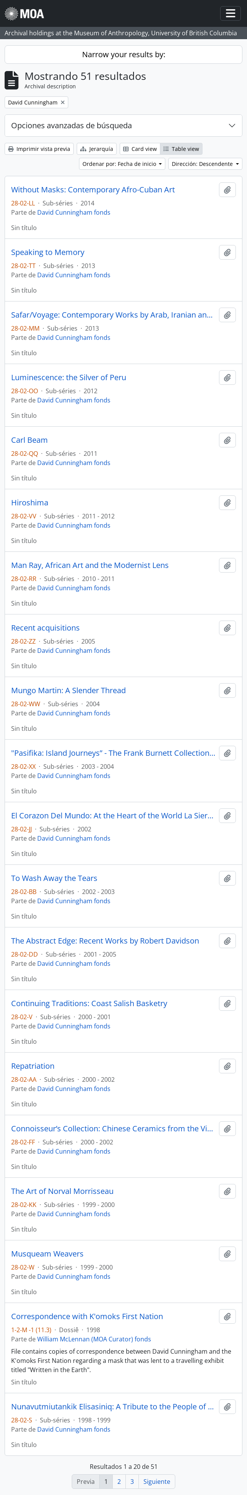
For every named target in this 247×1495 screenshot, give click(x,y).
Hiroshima (29, 502)
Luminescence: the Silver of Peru (68, 377)
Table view (181, 148)
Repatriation (32, 1066)
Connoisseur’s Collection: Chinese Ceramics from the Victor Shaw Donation (113, 1128)
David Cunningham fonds (73, 212)
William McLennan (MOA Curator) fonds (94, 1339)
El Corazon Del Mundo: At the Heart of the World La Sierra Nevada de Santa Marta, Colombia (113, 815)
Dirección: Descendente (203, 163)
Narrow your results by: (123, 54)
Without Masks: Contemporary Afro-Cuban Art (93, 189)
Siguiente (156, 1481)
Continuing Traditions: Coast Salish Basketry (89, 1003)
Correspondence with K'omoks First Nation (87, 1316)
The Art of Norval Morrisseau (62, 1191)
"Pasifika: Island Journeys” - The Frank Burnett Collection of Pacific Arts (113, 753)
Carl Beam (29, 440)
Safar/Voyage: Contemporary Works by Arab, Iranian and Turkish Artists (113, 315)
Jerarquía (96, 148)
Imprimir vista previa (39, 148)
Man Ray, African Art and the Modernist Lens (90, 565)
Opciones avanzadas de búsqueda (71, 125)
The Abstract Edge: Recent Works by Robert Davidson (105, 940)
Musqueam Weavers (47, 1253)
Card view (140, 148)
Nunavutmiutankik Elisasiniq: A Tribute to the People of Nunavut (113, 1406)
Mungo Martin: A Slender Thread (68, 690)
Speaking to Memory (47, 252)
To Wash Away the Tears (54, 878)
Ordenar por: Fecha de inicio (120, 163)
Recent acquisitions (45, 627)
